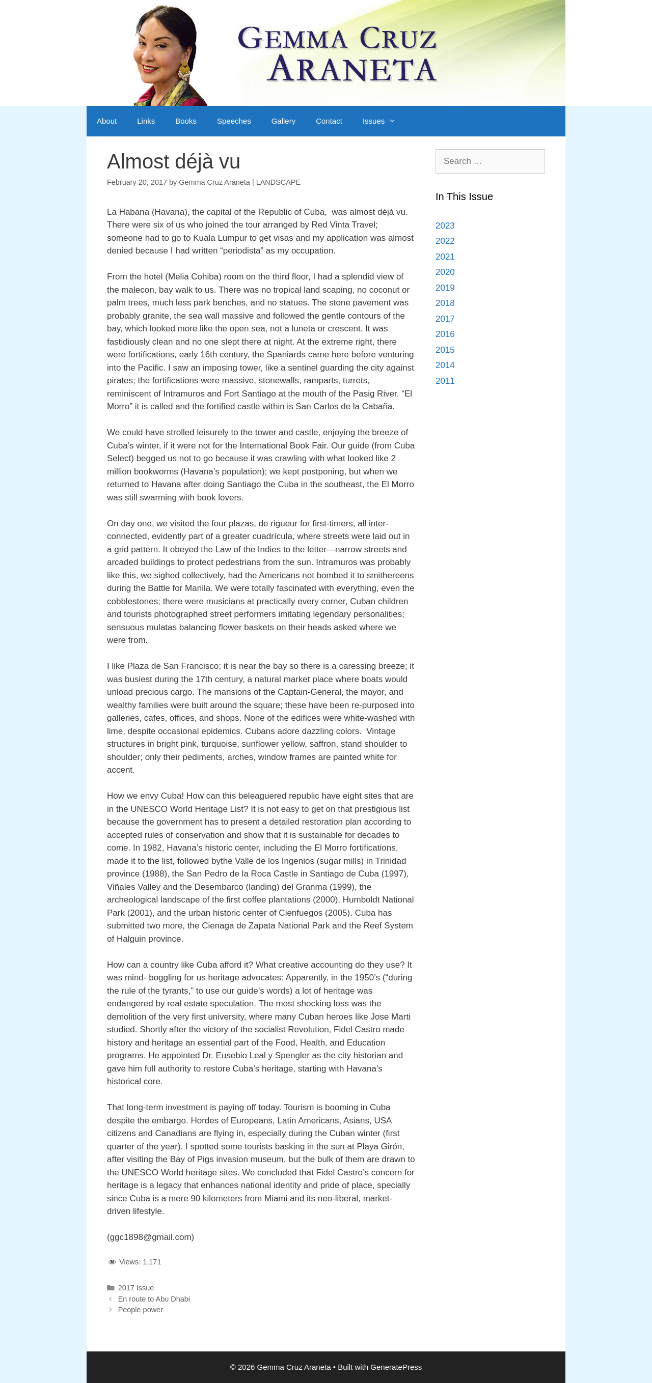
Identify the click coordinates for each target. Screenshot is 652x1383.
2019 (445, 288)
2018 (445, 303)
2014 (445, 365)
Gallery (283, 121)
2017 (445, 319)
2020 (445, 272)
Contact (329, 121)
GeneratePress (396, 1367)
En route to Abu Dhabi (154, 1299)
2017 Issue (136, 1288)
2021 (445, 257)
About (107, 121)
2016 (445, 334)
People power (140, 1310)
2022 (445, 241)
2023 (445, 226)
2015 (445, 350)
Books (186, 121)
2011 (445, 381)
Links (146, 121)
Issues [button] (384, 121)
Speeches (234, 121)
